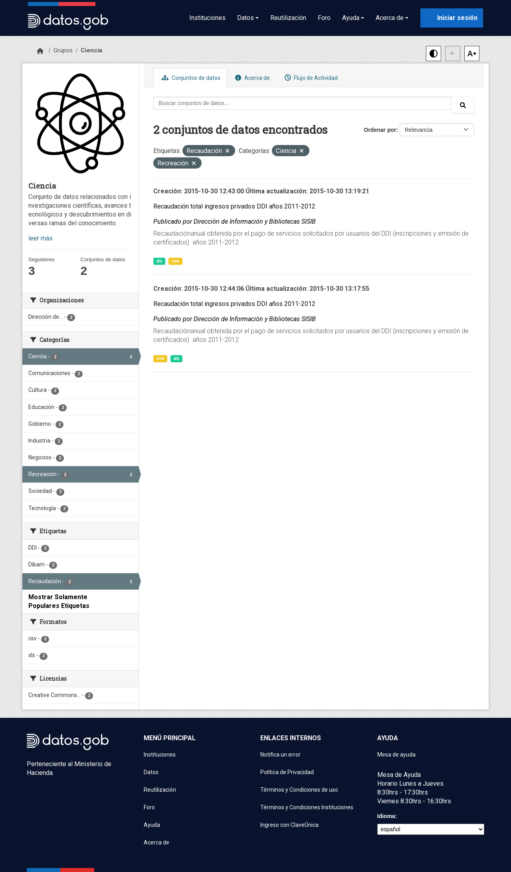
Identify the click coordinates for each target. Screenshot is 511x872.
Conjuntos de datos (190, 78)
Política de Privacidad (287, 772)
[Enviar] (462, 105)
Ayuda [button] (350, 18)
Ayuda (152, 825)
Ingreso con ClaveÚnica (289, 825)
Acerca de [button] (390, 18)
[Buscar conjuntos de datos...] (302, 103)
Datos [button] (245, 18)
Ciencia (91, 50)
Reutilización (288, 18)
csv (175, 261)
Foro (324, 18)
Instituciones (207, 18)
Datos (151, 772)
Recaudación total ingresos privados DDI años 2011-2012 (234, 206)
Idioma (386, 816)
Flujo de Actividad (310, 78)
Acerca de (251, 78)
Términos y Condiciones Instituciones (306, 807)
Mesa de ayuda (396, 754)
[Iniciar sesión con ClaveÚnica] (451, 18)
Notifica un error (280, 754)
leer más (40, 238)
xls (159, 261)
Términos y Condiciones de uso (299, 790)
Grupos (63, 50)
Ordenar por (380, 130)
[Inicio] (40, 51)
